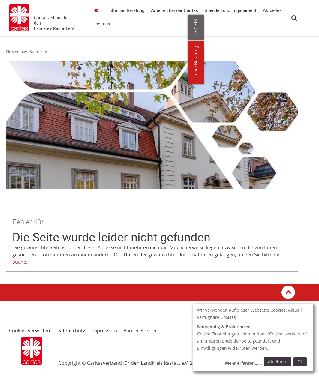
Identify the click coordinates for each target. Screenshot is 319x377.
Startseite (98, 10)
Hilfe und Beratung (125, 10)
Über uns (101, 24)
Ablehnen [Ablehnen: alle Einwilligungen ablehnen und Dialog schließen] (277, 361)
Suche (294, 18)
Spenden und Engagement (230, 10)
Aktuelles (272, 10)
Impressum (104, 330)
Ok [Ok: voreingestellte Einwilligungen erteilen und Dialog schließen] (300, 361)
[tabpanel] (152, 125)
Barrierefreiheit (140, 330)
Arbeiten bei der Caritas (174, 10)
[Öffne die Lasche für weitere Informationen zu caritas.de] (311, 27)
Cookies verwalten (29, 330)
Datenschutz (70, 330)
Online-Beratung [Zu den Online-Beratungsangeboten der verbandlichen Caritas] (311, 63)
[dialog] (253, 337)
